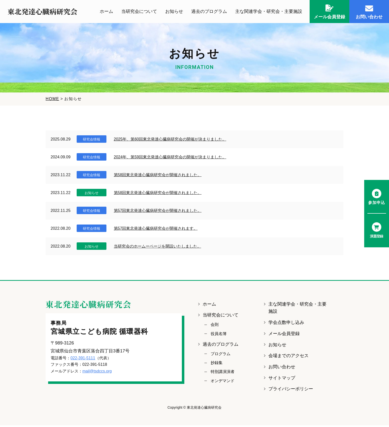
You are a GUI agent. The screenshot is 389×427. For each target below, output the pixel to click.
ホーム (106, 12)
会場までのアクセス (288, 357)
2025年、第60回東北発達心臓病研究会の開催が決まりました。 (170, 141)
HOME (52, 100)
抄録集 (217, 364)
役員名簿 (219, 335)
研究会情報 (91, 141)
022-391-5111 (82, 359)
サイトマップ (281, 379)
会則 (215, 326)
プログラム (220, 355)
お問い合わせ (281, 368)
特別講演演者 (222, 373)
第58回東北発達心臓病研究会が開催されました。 (158, 176)
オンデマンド (222, 382)
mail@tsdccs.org (97, 372)
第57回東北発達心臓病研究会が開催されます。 (156, 230)
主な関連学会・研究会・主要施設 (268, 12)
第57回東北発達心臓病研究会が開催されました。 (158, 212)
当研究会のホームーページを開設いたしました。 (157, 248)
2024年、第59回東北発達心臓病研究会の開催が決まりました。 (170, 158)
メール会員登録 (284, 335)
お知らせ (174, 12)
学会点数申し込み (286, 324)
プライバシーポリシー (290, 390)
